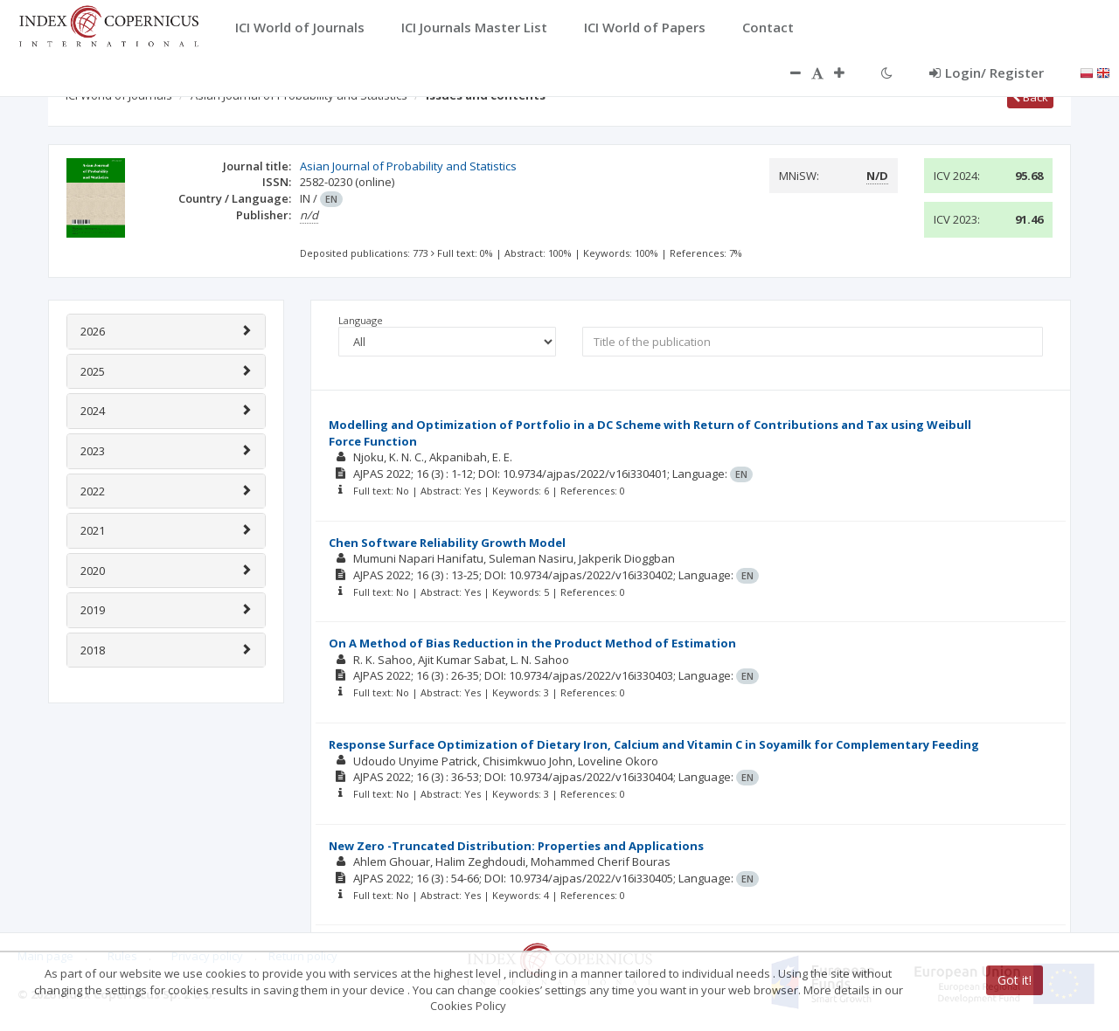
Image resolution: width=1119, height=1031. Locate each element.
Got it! (1014, 980)
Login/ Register (986, 72)
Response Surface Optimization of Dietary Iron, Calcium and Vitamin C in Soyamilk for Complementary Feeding (654, 744)
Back (1030, 97)
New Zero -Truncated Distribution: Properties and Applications (516, 846)
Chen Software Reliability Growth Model (447, 542)
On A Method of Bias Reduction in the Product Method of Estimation (532, 643)
